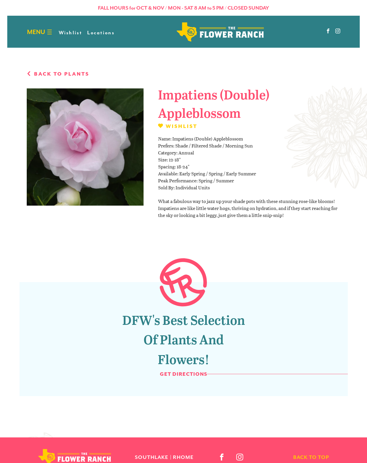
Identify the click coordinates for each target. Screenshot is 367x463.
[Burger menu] (49, 32)
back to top (311, 457)
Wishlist (70, 32)
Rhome (183, 457)
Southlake (151, 457)
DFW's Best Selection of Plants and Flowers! (183, 339)
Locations (100, 32)
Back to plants (58, 74)
